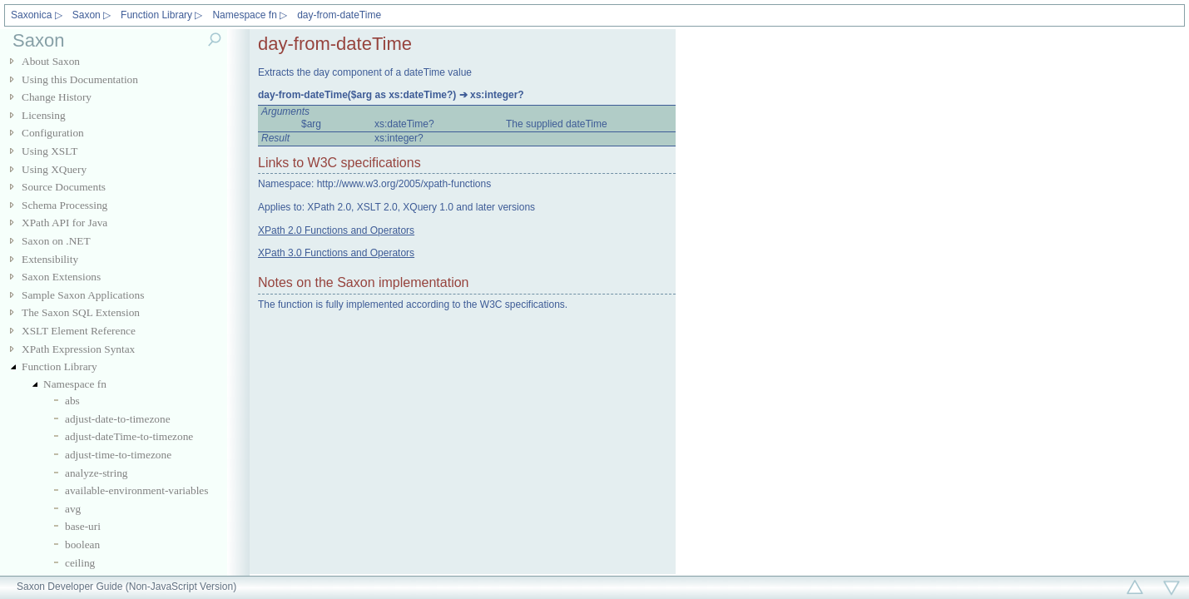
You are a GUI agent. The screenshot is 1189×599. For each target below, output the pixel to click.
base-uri (83, 526)
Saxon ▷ (91, 15)
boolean (82, 544)
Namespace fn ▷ (249, 15)
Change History (57, 97)
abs (72, 400)
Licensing (44, 115)
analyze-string (96, 473)
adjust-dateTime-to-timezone (129, 436)
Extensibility (50, 259)
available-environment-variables (136, 490)
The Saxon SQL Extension (81, 312)
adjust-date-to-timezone (118, 419)
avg (73, 508)
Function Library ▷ (161, 15)
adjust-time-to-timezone (118, 454)
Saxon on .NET (56, 241)
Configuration (53, 132)
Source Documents (64, 187)
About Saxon (51, 61)
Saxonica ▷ (36, 15)
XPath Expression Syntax (78, 349)
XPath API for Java (64, 222)
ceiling (80, 563)
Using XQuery (54, 169)
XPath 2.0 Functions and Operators (336, 230)
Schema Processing (64, 205)
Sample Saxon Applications (83, 295)
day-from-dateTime (339, 15)
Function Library (59, 366)
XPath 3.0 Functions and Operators (336, 253)
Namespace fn (75, 384)
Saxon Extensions (61, 276)
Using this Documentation (80, 79)
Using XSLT (49, 151)
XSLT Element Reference (79, 330)
